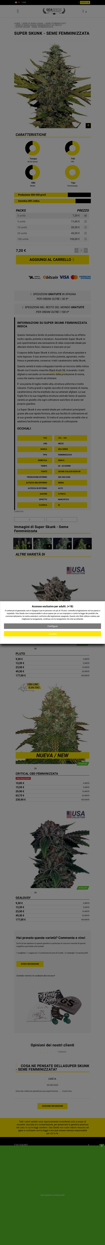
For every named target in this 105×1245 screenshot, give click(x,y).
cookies (93, 616)
